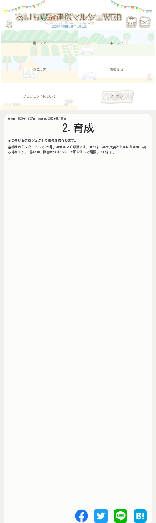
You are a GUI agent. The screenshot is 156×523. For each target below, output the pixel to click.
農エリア (39, 43)
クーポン (116, 96)
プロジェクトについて (39, 96)
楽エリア (116, 43)
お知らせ (116, 69)
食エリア (39, 69)
